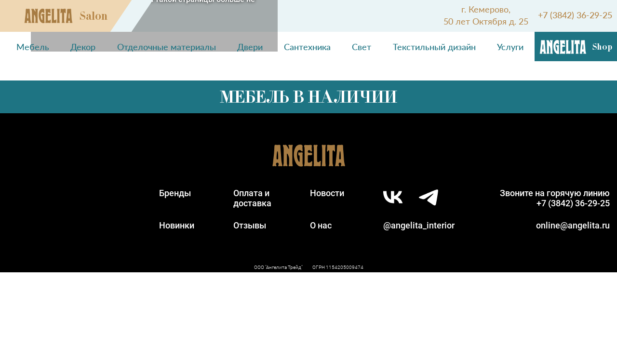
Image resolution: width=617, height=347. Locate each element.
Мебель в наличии (308, 97)
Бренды (175, 193)
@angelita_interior (419, 225)
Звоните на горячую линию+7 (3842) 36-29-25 (555, 198)
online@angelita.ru (573, 225)
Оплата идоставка (252, 198)
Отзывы (249, 225)
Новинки (176, 225)
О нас (321, 225)
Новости (327, 193)
